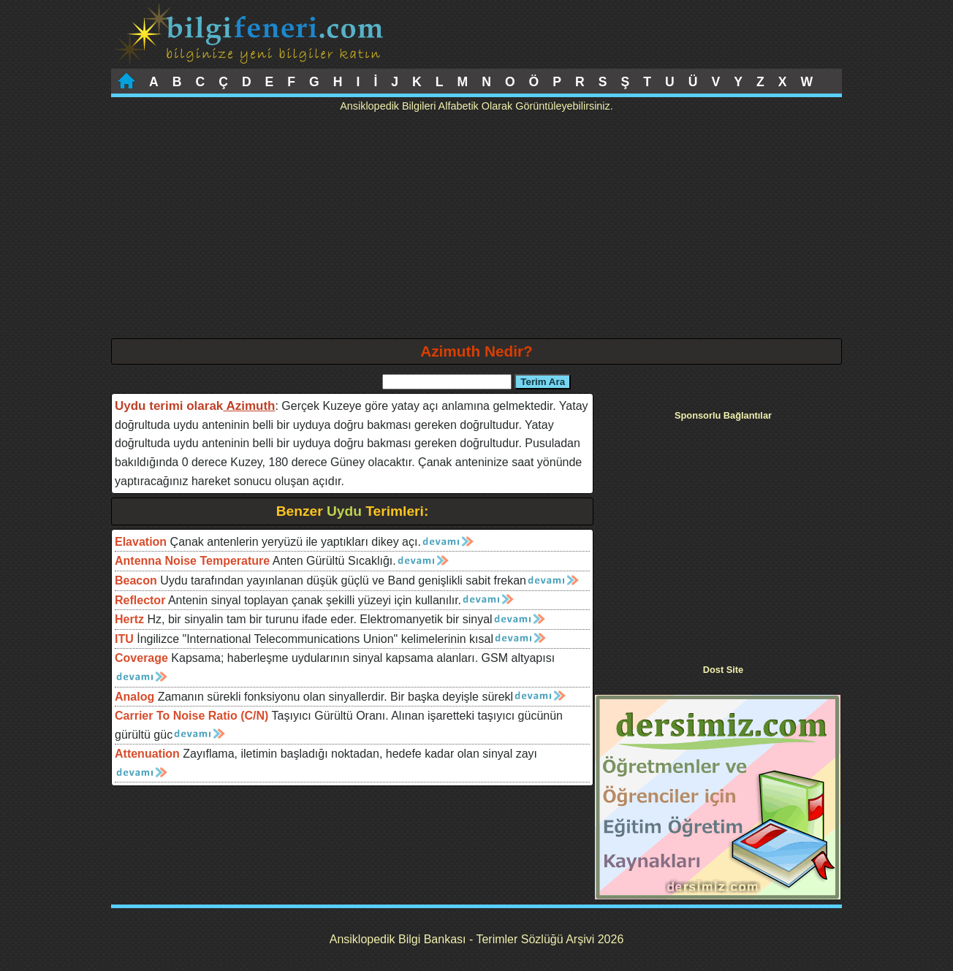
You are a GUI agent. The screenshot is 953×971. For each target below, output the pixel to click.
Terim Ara (542, 381)
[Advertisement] (476, 228)
